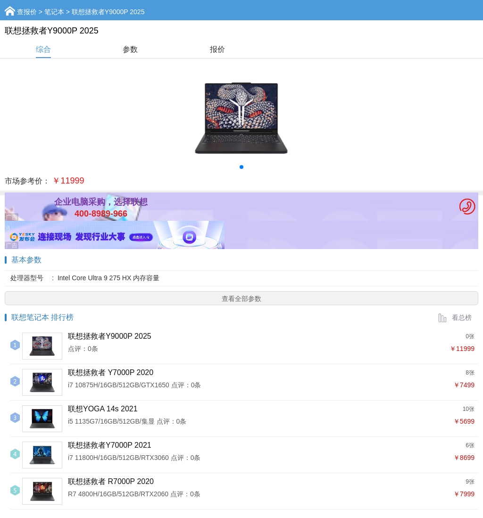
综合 (43, 49)
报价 (217, 49)
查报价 (27, 12)
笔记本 (54, 12)
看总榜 (455, 317)
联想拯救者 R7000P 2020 (111, 481)
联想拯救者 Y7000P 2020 (110, 372)
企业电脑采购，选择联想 (101, 202)
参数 (130, 49)
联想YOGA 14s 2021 (103, 409)
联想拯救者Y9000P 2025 (109, 336)
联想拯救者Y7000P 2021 (109, 445)
